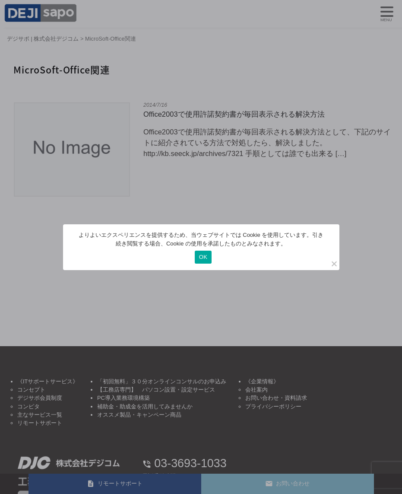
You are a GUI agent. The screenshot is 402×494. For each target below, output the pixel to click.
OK (203, 257)
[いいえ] (333, 263)
